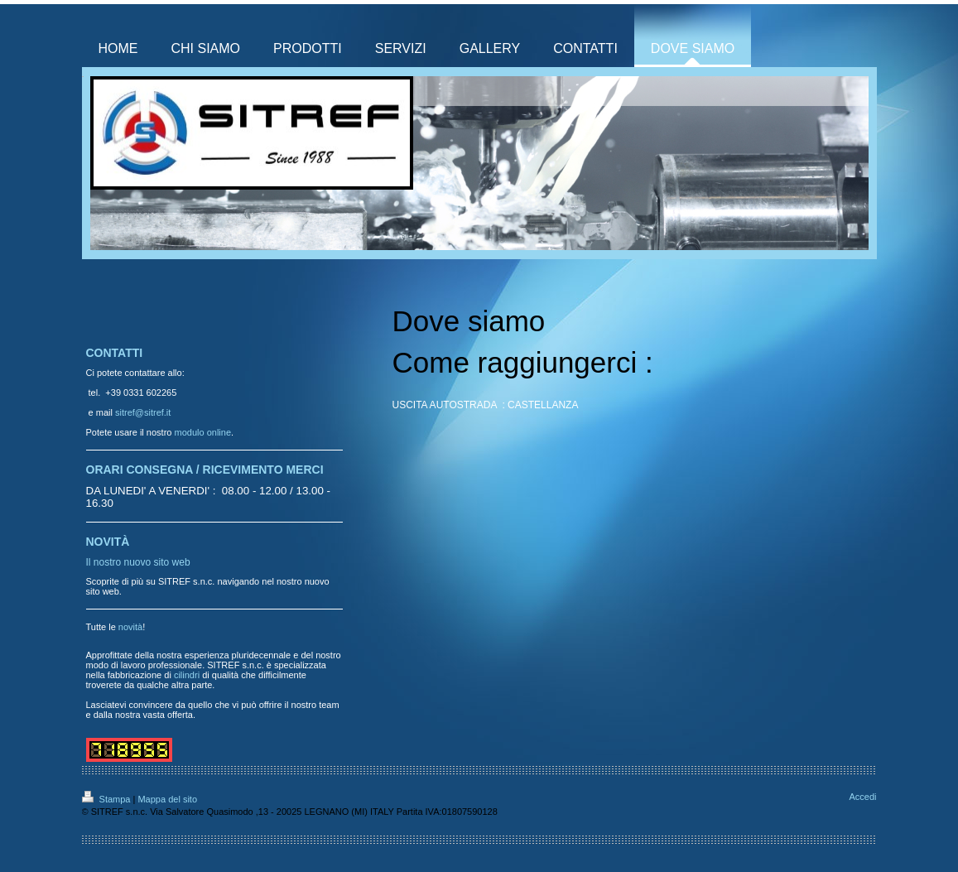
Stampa (107, 799)
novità (130, 627)
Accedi (862, 797)
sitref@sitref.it (143, 412)
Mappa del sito (167, 799)
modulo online (203, 432)
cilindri (187, 675)
